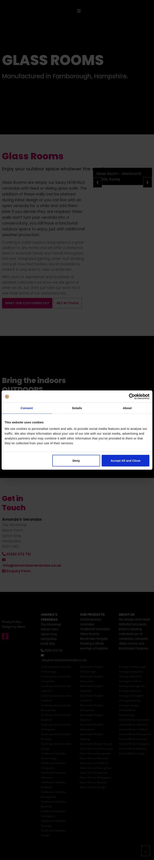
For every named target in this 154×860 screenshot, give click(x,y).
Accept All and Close (126, 460)
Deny (76, 460)
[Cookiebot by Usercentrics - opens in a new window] (131, 396)
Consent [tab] (27, 408)
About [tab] (127, 408)
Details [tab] (77, 408)
